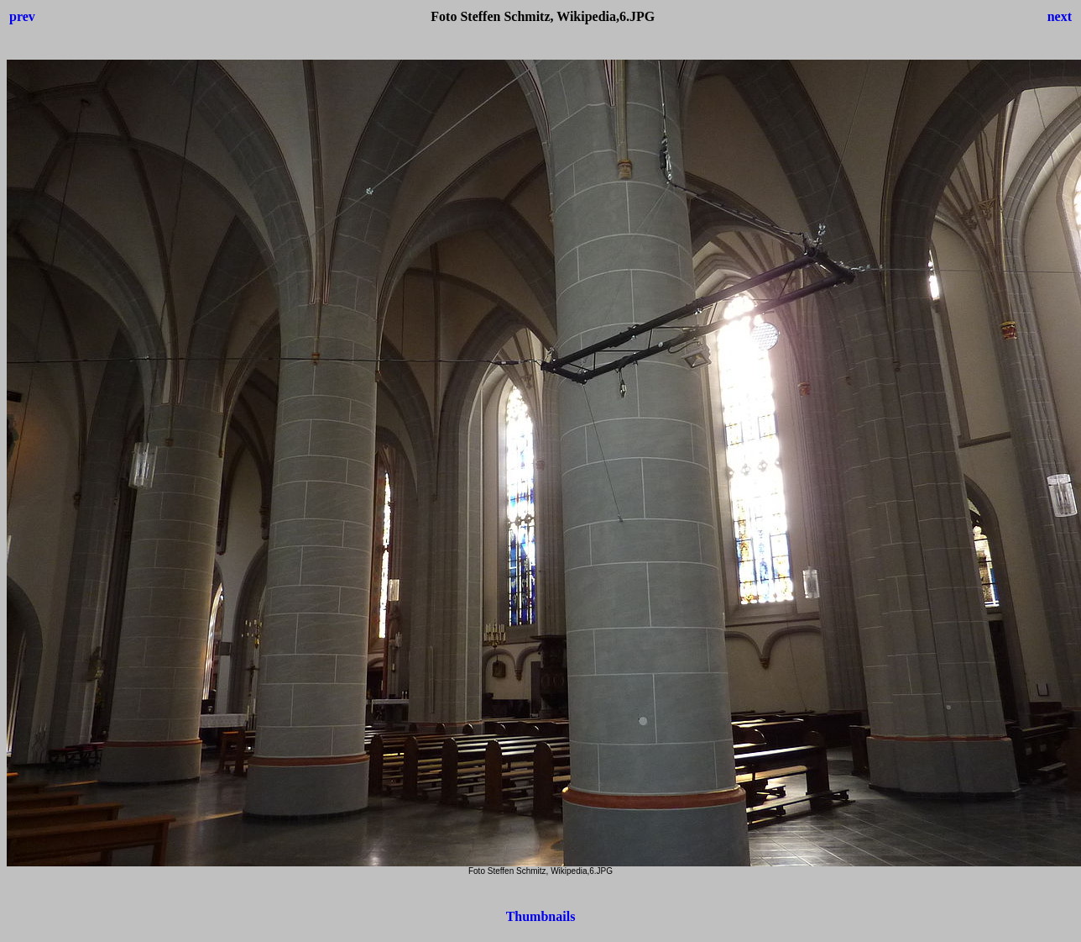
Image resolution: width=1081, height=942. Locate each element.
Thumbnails (541, 916)
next (1059, 16)
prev (22, 16)
